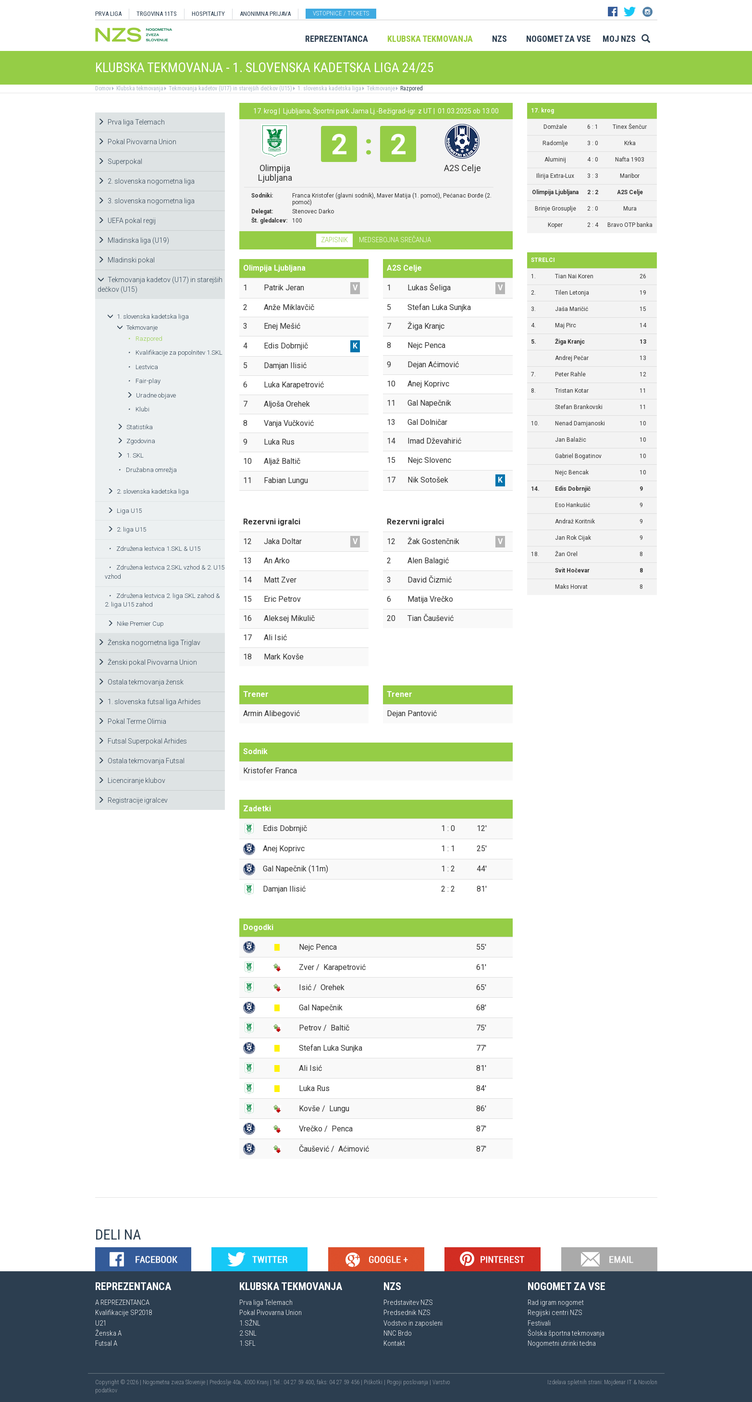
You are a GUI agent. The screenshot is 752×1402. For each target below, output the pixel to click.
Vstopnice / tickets (341, 13)
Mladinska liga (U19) (133, 240)
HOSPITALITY (208, 13)
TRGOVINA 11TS (156, 13)
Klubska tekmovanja (430, 39)
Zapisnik (334, 240)
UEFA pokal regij (127, 220)
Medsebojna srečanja (395, 240)
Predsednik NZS (407, 1312)
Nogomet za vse (558, 39)
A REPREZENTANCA (122, 1302)
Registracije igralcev (133, 800)
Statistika (135, 427)
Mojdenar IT (618, 1382)
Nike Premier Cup (135, 623)
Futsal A (106, 1343)
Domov (103, 88)
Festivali (539, 1323)
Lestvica (143, 367)
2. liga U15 (126, 529)
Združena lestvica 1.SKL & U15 (154, 548)
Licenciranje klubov (131, 780)
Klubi (138, 409)
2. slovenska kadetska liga (148, 491)
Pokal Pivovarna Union (137, 142)
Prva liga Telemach (131, 122)
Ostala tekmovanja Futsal (141, 761)
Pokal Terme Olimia (132, 721)
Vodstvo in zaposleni (413, 1323)
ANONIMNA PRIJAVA (265, 13)
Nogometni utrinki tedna (562, 1343)
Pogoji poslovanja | (409, 1382)
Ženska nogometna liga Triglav (149, 642)
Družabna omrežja (147, 469)
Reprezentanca (336, 39)
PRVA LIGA (108, 13)
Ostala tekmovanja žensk (141, 682)
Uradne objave (151, 395)
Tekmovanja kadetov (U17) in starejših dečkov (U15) (229, 88)
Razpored (411, 88)
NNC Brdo (397, 1333)
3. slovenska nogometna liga (146, 201)
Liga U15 (124, 510)
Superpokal (120, 161)
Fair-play (144, 381)
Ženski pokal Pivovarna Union (147, 662)
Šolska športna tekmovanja (566, 1333)
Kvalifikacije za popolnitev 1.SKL (175, 352)
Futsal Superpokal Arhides (142, 741)
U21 (100, 1323)
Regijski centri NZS (555, 1312)
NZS (499, 39)
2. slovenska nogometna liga (146, 181)
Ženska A (108, 1333)
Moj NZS (619, 39)
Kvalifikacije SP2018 (123, 1312)
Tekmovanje (380, 88)
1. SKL (130, 455)
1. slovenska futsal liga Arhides (149, 702)
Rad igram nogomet (556, 1302)
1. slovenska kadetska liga (328, 88)
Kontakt (394, 1343)
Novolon (647, 1382)
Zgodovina (136, 441)
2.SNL (248, 1333)
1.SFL (247, 1343)
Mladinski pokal (126, 260)
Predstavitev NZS (408, 1302)
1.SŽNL (249, 1323)
